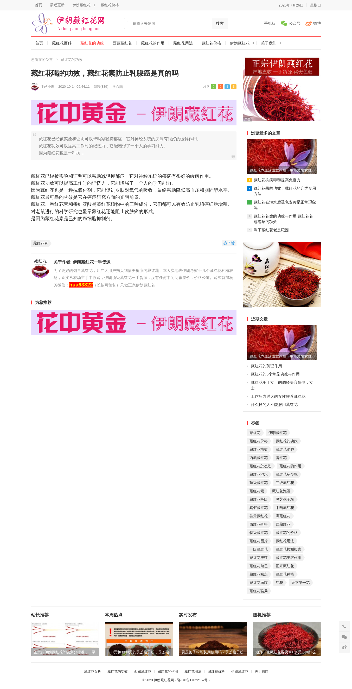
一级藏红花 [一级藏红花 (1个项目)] (258, 549)
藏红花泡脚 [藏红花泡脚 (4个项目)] (285, 449)
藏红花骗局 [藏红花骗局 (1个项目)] (258, 591)
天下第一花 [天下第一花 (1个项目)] (300, 582)
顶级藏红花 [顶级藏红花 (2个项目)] (258, 483)
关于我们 (269, 43)
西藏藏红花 (122, 43)
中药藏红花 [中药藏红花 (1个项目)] (285, 508)
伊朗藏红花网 (164, 680)
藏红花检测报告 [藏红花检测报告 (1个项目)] (288, 549)
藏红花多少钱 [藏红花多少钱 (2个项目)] (287, 474)
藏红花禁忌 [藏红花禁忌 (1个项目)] (258, 566)
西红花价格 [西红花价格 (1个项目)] (258, 524)
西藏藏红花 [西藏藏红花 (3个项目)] (258, 458)
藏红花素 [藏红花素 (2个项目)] (256, 491)
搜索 (220, 23)
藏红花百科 (62, 43)
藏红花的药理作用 (266, 366)
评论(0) (117, 86)
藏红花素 (40, 243)
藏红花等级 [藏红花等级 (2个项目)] (258, 499)
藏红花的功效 (92, 43)
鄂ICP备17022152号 (192, 680)
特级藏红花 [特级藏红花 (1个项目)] (258, 533)
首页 (38, 5)
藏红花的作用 (152, 43)
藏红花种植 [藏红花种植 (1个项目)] (285, 574)
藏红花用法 (183, 43)
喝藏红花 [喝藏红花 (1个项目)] (283, 516)
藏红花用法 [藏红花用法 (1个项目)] (285, 541)
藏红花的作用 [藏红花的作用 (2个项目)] (290, 466)
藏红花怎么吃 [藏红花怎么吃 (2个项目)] (260, 466)
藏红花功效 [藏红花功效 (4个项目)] (258, 449)
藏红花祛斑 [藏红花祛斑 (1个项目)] (258, 574)
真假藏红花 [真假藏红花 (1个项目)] (258, 508)
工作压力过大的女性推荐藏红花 (278, 396)
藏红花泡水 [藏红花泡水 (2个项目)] (258, 474)
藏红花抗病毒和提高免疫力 (277, 180)
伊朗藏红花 (81, 5)
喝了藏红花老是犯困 (271, 230)
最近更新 (57, 5)
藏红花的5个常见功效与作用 (275, 374)
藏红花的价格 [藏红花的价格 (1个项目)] (287, 533)
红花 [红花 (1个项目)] (279, 582)
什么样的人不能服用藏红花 (274, 404)
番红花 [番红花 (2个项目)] (281, 458)
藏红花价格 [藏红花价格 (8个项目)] (258, 441)
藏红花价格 (110, 5)
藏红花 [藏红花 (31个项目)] (254, 433)
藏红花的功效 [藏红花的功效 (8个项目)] (287, 441)
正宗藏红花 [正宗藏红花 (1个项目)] (285, 566)
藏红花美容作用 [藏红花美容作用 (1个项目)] (288, 558)
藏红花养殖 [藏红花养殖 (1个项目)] (258, 558)
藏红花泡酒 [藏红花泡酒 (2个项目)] (281, 491)
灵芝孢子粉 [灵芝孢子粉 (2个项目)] (285, 499)
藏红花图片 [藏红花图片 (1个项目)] (258, 541)
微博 (317, 23)
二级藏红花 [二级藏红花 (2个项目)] (285, 483)
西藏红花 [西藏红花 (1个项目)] (283, 524)
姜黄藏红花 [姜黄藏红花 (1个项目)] (258, 516)
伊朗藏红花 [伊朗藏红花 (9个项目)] (277, 433)
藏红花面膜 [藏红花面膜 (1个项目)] (258, 582)
